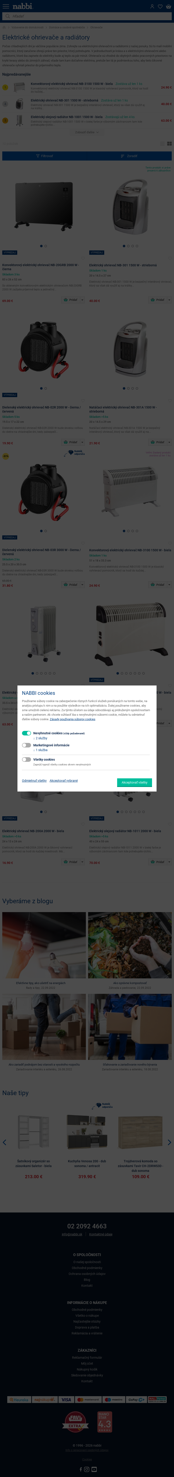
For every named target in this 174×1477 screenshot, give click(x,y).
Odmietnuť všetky (34, 780)
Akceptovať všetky (134, 782)
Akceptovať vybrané (64, 780)
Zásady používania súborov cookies (72, 719)
